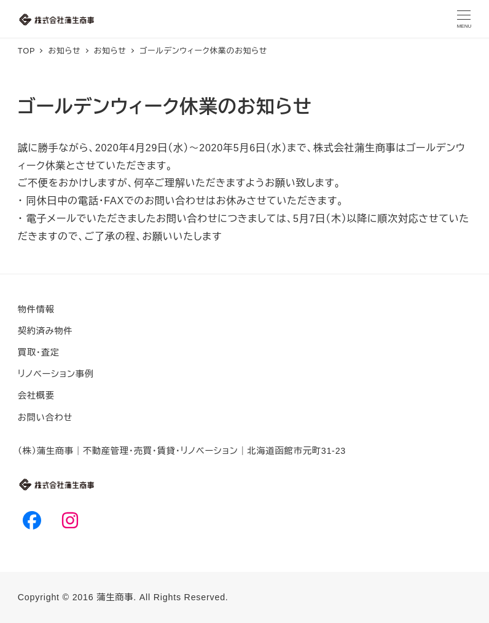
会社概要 (36, 395)
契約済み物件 (45, 331)
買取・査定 (39, 352)
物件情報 (36, 309)
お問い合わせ (45, 418)
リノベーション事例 (56, 374)
